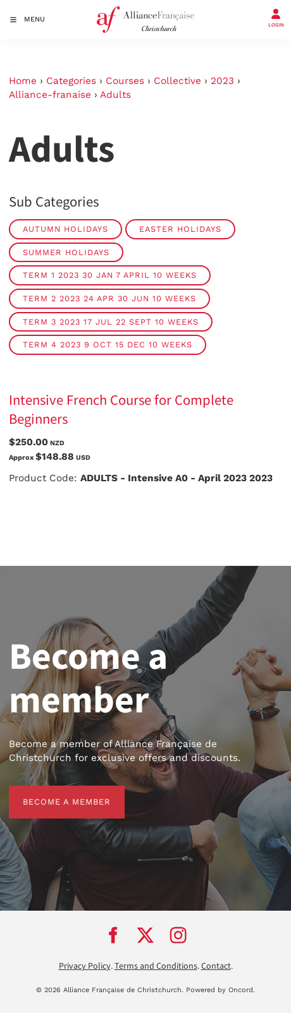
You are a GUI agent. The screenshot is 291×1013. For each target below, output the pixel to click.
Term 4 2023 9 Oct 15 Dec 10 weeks (107, 344)
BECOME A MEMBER (53, 792)
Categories (71, 81)
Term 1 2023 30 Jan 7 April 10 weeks (110, 275)
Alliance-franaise (50, 94)
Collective (177, 81)
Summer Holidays (66, 252)
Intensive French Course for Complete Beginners (121, 410)
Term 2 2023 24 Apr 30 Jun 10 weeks (109, 298)
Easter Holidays (180, 229)
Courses (125, 81)
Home (23, 81)
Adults (115, 94)
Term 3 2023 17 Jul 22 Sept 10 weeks (111, 322)
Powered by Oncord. (220, 990)
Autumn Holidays (65, 229)
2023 (222, 81)
